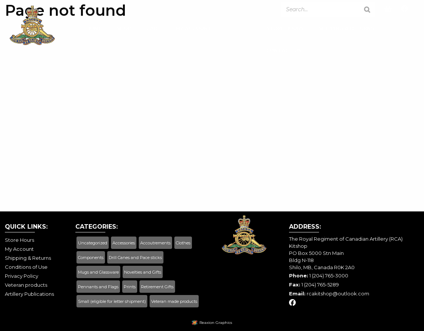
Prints (130, 286)
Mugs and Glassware (98, 272)
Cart (153, 29)
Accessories (123, 243)
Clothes (183, 243)
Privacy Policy (21, 276)
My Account (193, 29)
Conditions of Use (26, 267)
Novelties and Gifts (142, 272)
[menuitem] (94, 31)
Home (94, 29)
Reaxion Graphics (215, 322)
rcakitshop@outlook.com (338, 294)
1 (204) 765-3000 (328, 276)
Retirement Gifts (157, 286)
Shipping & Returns (346, 29)
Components (90, 257)
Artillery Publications (29, 294)
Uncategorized (92, 243)
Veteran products (26, 285)
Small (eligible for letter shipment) (112, 301)
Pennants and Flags (98, 286)
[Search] (367, 9)
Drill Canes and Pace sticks (135, 257)
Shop (124, 29)
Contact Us (283, 51)
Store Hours (285, 29)
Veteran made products (174, 301)
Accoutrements (155, 243)
